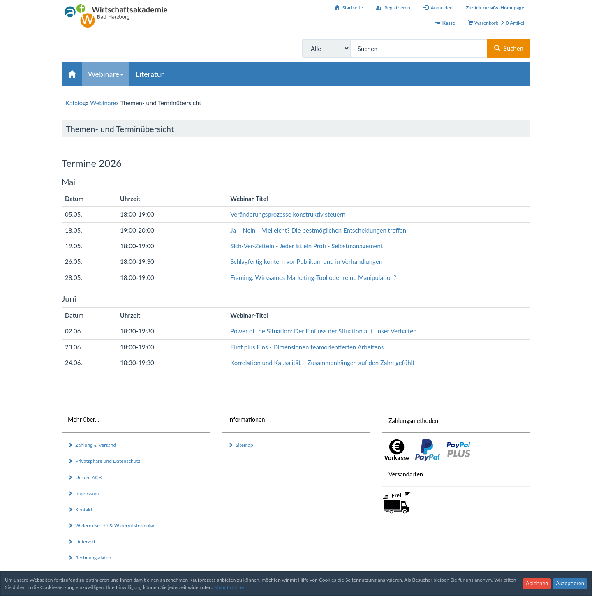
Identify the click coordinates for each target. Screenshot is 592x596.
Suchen (508, 48)
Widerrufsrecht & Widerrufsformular (111, 525)
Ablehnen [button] (537, 583)
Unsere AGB (85, 477)
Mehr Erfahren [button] (229, 587)
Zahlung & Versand (92, 445)
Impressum (83, 493)
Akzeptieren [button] (570, 583)
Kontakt (80, 509)
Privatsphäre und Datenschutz (104, 461)
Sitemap (240, 445)
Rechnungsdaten (89, 557)
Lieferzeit (81, 541)
